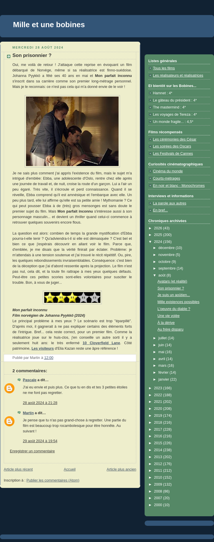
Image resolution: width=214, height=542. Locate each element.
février (164, 372)
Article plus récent (18, 469)
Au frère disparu (171, 329)
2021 (158, 402)
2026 (158, 228)
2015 (158, 443)
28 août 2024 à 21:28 (40, 403)
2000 (158, 505)
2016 (158, 436)
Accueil (70, 469)
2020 (158, 409)
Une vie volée (169, 316)
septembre (167, 268)
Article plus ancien (121, 469)
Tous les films (164, 68)
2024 (158, 242)
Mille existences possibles (179, 302)
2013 (158, 457)
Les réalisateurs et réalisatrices (178, 75)
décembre (167, 248)
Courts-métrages (166, 178)
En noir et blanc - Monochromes (179, 186)
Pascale (29, 380)
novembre (167, 255)
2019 (158, 416)
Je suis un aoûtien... (174, 295)
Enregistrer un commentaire (32, 451)
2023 (158, 388)
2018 (158, 423)
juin (161, 345)
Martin (28, 413)
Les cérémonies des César (174, 139)
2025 (158, 235)
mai (161, 352)
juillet (163, 338)
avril (162, 359)
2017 (158, 429)
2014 (158, 450)
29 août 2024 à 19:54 (40, 441)
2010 (158, 477)
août (162, 275)
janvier (164, 379)
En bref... (160, 210)
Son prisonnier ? (171, 288)
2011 (158, 471)
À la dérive (166, 323)
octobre (165, 262)
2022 (158, 395)
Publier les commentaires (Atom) (53, 480)
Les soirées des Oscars (172, 146)
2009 (158, 484)
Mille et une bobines (49, 24)
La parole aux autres (169, 203)
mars (163, 366)
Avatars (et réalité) (172, 281)
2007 (158, 498)
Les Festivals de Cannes (173, 154)
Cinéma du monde (168, 171)
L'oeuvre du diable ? (174, 309)
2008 (158, 491)
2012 (158, 464)
